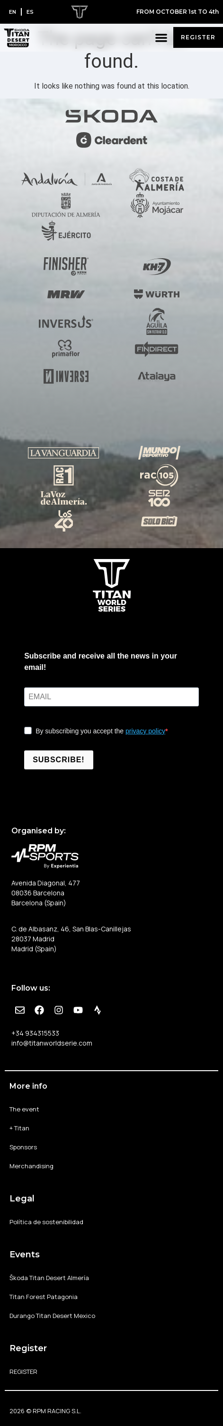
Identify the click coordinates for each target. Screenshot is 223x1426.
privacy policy (145, 731)
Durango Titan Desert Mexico (52, 1315)
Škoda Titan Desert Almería (49, 1277)
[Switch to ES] (30, 12)
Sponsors (23, 1147)
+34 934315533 (35, 1033)
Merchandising (31, 1166)
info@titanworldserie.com (51, 1042)
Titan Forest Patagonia (43, 1296)
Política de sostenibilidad (46, 1222)
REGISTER (23, 1371)
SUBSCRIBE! (59, 760)
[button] (161, 37)
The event (24, 1109)
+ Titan (19, 1128)
